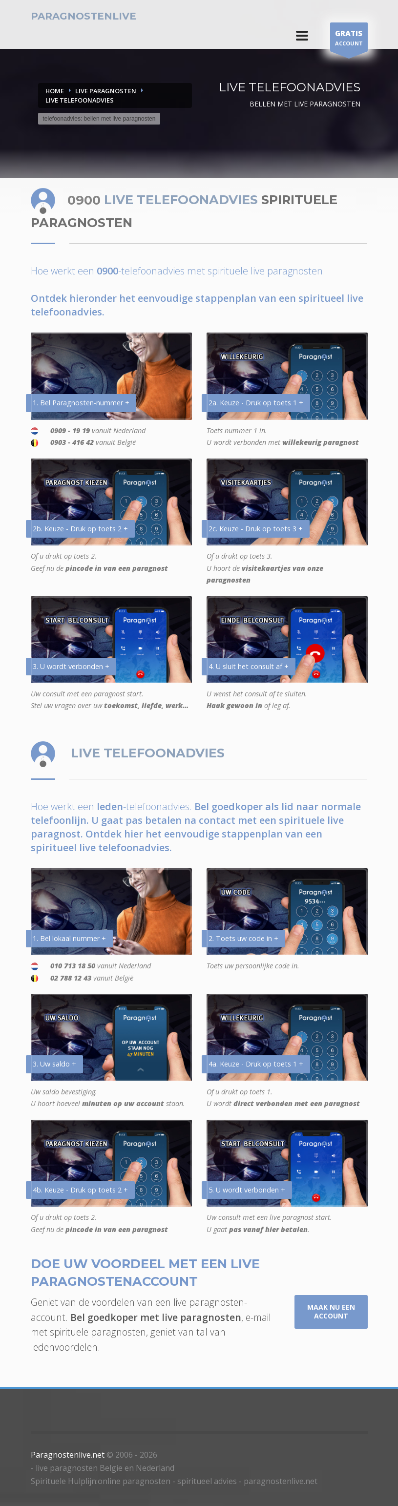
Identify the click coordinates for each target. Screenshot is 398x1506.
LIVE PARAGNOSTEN (105, 90)
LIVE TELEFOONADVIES (79, 100)
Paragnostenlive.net (68, 1454)
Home (54, 90)
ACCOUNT (349, 39)
